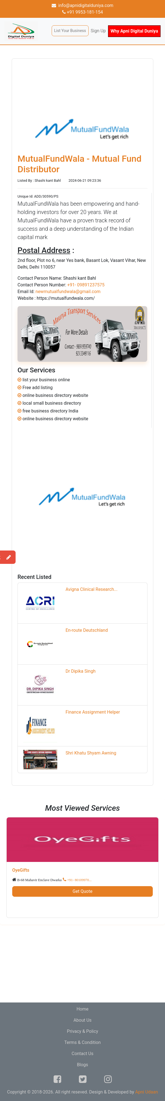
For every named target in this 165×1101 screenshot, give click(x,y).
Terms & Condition (82, 1042)
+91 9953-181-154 (82, 12)
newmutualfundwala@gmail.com (68, 291)
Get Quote (82, 891)
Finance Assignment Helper (93, 712)
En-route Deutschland (87, 630)
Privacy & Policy (82, 1031)
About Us (82, 1020)
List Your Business (70, 30)
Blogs (82, 1064)
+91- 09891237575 (85, 284)
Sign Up (98, 30)
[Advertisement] (82, 963)
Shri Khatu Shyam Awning (91, 753)
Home (82, 1009)
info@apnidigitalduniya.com (82, 5)
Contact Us (83, 1053)
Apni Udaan (146, 1092)
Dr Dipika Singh (81, 671)
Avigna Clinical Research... (92, 589)
